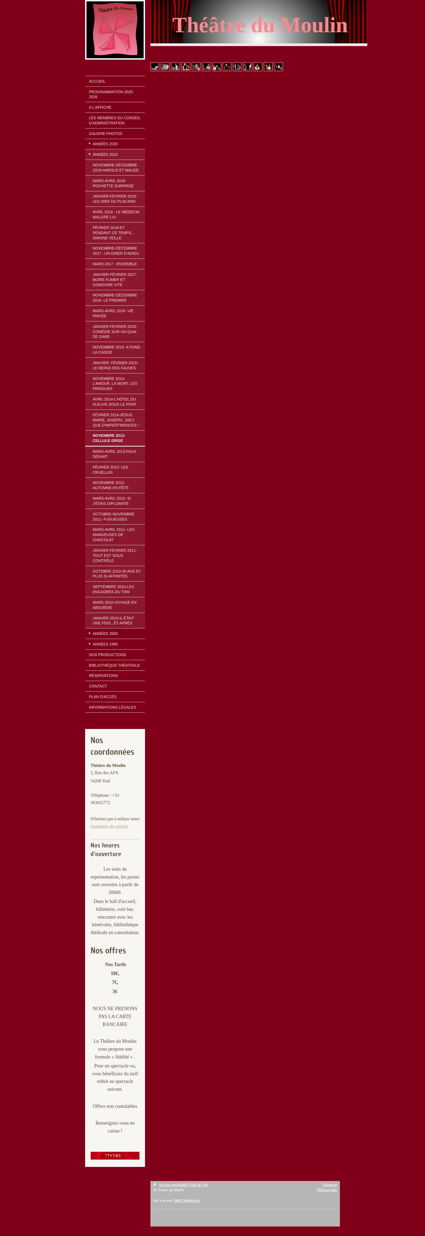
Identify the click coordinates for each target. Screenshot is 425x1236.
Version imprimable (170, 1185)
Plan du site (199, 1185)
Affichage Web (327, 1190)
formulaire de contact (109, 826)
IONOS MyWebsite (187, 1200)
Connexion (330, 1185)
